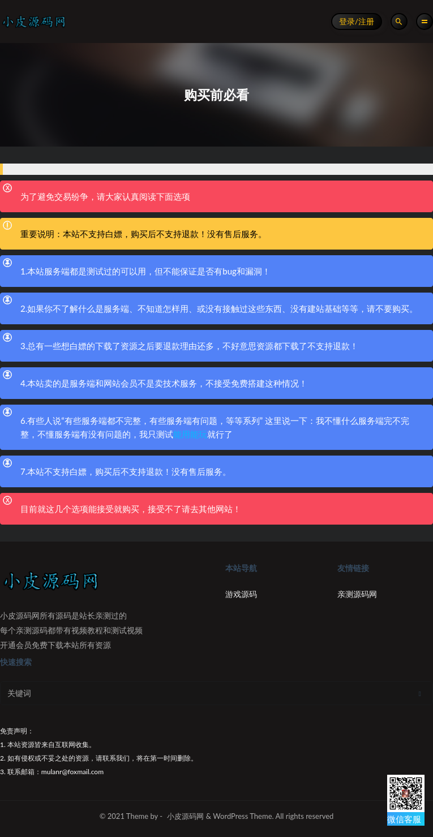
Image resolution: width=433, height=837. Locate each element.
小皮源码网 (185, 816)
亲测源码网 (357, 594)
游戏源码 (241, 594)
